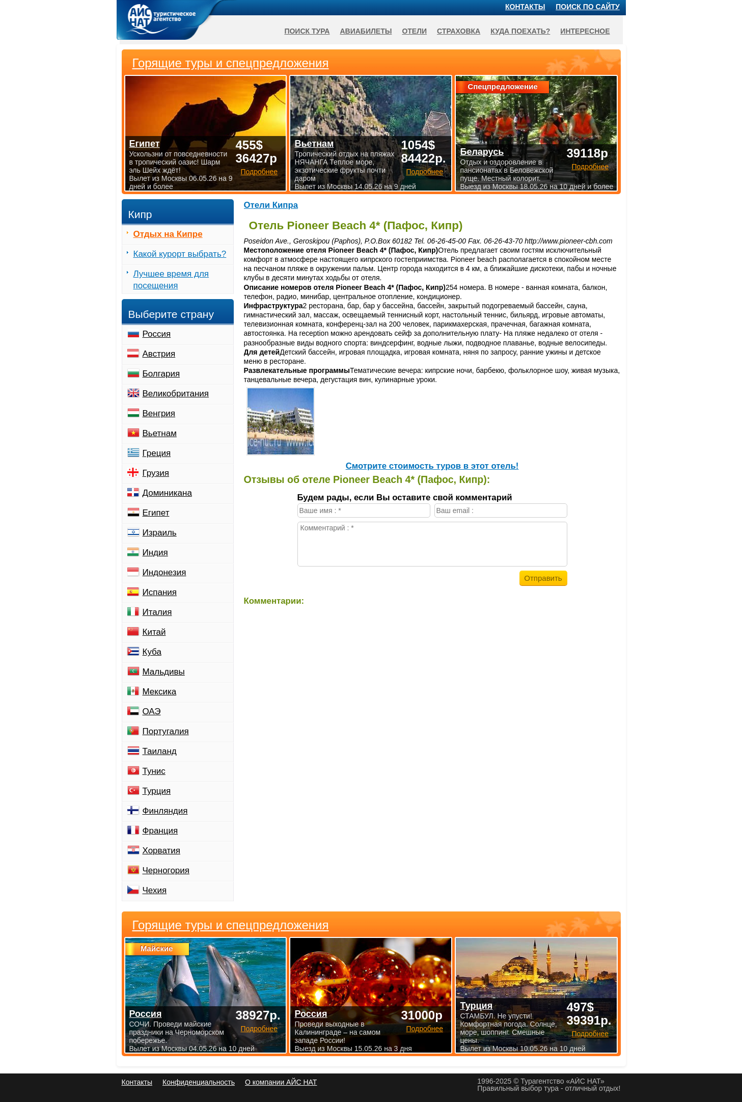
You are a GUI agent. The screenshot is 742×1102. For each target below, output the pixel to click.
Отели (414, 31)
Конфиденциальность (198, 1082)
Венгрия (159, 413)
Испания (160, 592)
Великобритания (176, 393)
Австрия (159, 354)
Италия (157, 612)
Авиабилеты (366, 31)
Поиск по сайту (588, 7)
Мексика (160, 691)
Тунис (154, 771)
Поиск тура (306, 31)
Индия (155, 552)
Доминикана (167, 493)
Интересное (585, 31)
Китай (154, 632)
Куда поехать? (520, 31)
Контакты (525, 7)
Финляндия (165, 811)
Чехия (155, 890)
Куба (152, 652)
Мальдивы (164, 672)
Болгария (161, 374)
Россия (157, 334)
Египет (156, 513)
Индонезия (164, 572)
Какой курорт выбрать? (180, 254)
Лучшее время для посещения (171, 279)
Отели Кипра (271, 205)
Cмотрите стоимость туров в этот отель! (432, 466)
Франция (160, 831)
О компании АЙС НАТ (281, 1082)
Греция (157, 453)
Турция (157, 791)
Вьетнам (160, 433)
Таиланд (160, 751)
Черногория (166, 870)
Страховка (458, 31)
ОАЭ (152, 711)
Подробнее (259, 1029)
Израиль (160, 532)
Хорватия (161, 850)
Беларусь (482, 152)
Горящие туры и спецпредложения (230, 925)
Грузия (156, 473)
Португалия (166, 731)
